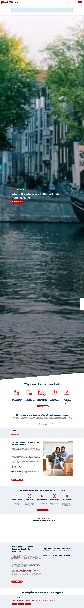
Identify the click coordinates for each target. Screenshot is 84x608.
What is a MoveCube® (33, 433)
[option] (42, 197)
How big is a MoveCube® (44, 433)
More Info (28, 604)
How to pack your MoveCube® (60, 433)
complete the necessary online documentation (26, 571)
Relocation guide (15, 434)
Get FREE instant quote (43, 406)
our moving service (31, 447)
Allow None (21, 604)
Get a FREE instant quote (19, 202)
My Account (74, 2)
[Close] (71, 8)
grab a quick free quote (32, 564)
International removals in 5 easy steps (19, 433)
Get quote (80, 2)
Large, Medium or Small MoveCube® (32, 458)
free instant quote (19, 466)
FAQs (52, 433)
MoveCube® (33, 2)
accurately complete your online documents (25, 475)
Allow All (14, 604)
